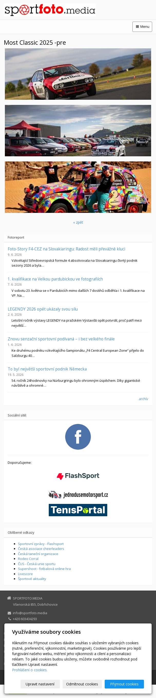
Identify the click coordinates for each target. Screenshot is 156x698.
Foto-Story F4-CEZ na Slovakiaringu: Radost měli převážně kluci (66, 249)
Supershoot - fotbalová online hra (44, 568)
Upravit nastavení (40, 684)
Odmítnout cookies (82, 684)
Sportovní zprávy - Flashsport (41, 543)
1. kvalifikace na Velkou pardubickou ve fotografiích (55, 279)
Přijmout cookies (124, 684)
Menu (142, 26)
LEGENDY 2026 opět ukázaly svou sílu (43, 309)
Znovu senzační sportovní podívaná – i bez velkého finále (61, 339)
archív (143, 398)
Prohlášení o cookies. (29, 669)
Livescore (25, 574)
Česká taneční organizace (38, 553)
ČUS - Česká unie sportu (36, 563)
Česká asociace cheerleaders (41, 548)
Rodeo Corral (28, 558)
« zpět (78, 222)
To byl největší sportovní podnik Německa (47, 369)
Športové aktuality (32, 578)
